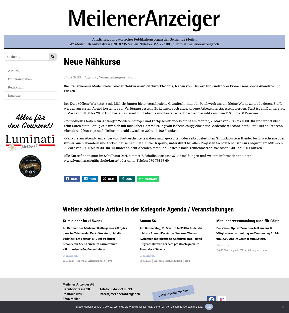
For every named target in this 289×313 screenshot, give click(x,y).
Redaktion (16, 87)
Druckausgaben (20, 79)
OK (209, 306)
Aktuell (14, 71)
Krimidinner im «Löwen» (82, 221)
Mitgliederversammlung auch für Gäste (248, 221)
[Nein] (282, 306)
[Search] (52, 56)
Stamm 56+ (149, 221)
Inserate (15, 95)
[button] (72, 179)
